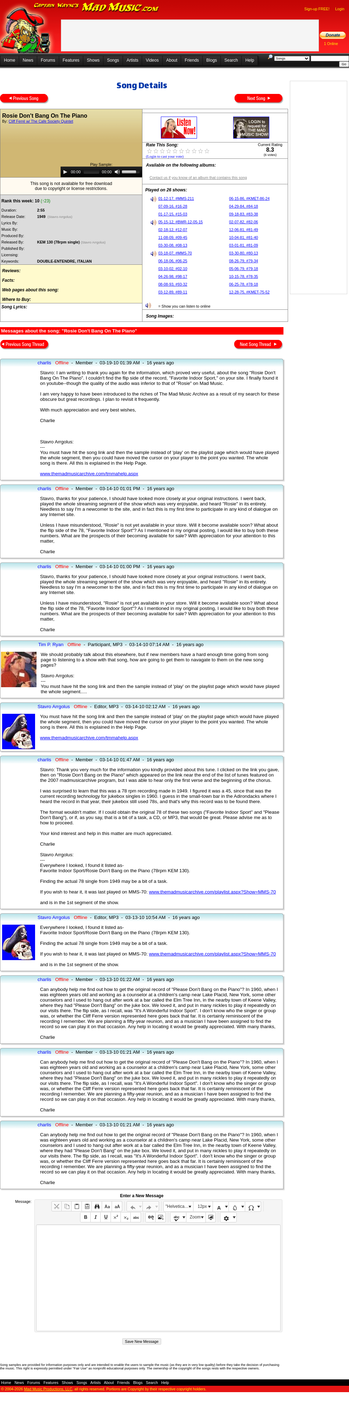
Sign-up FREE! (317, 9)
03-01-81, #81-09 (243, 245)
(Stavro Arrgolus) (59, 217)
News (28, 60)
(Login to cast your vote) (165, 156)
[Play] (65, 172)
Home (9, 60)
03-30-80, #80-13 (243, 253)
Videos (152, 60)
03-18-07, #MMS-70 (175, 253)
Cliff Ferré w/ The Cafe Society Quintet (41, 121)
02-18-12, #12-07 (172, 230)
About (171, 60)
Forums (48, 60)
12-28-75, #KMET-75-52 (249, 292)
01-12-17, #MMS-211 (176, 198)
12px (202, 1206)
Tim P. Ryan (50, 644)
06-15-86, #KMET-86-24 (249, 198)
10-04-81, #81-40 (243, 237)
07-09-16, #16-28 (172, 206)
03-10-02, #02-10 (172, 269)
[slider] (91, 172)
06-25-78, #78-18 (243, 284)
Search (231, 60)
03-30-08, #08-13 (172, 245)
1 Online (331, 43)
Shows (93, 60)
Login (339, 9)
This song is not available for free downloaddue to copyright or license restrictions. (71, 186)
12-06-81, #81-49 (243, 230)
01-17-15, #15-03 (172, 214)
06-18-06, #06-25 (172, 261)
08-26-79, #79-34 (243, 261)
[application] (101, 172)
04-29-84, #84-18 (243, 206)
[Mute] (117, 172)
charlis (44, 362)
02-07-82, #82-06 (243, 222)
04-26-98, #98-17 (172, 276)
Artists (132, 60)
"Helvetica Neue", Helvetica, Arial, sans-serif (179, 1206)
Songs (113, 60)
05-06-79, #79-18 (243, 269)
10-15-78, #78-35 (243, 276)
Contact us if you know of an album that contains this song (198, 177)
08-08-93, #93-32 (172, 284)
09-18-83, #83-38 (243, 214)
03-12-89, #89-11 (172, 292)
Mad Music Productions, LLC (48, 1389)
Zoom (195, 1217)
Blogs (211, 60)
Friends (192, 60)
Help (249, 60)
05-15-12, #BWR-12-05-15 (180, 222)
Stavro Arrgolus (54, 706)
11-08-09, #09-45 (172, 237)
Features (71, 60)
